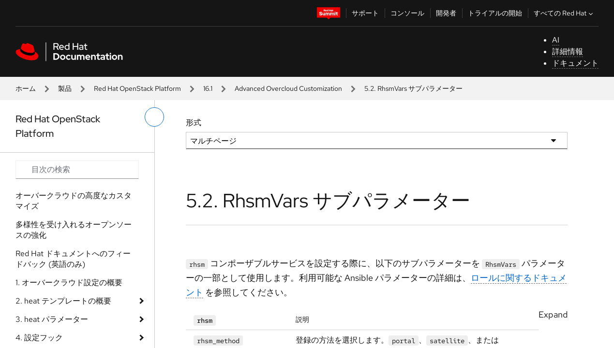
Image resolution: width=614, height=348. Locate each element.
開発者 (446, 13)
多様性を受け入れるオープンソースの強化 (73, 229)
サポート (365, 13)
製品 (65, 88)
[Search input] (77, 169)
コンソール (407, 13)
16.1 (207, 88)
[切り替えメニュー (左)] (154, 117)
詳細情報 (567, 51)
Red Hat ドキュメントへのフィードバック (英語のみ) (73, 258)
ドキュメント (575, 63)
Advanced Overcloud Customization (288, 88)
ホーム (25, 88)
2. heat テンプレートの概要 (63, 301)
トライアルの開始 (495, 13)
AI (555, 40)
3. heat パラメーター (51, 319)
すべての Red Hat (564, 13)
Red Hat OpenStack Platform (137, 88)
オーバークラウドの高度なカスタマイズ (73, 200)
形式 (193, 122)
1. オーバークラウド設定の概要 (68, 282)
